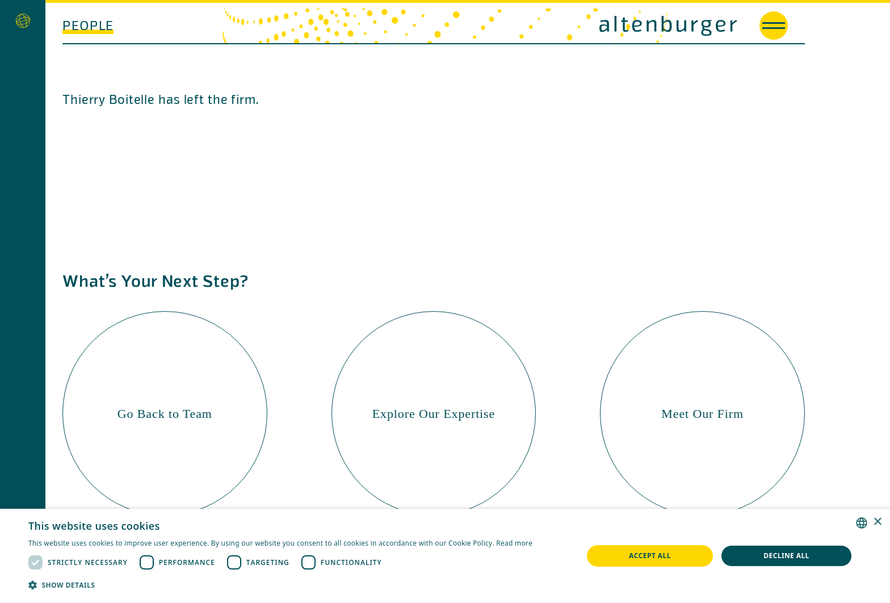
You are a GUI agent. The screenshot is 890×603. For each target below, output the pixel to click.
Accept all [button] (650, 555)
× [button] (877, 522)
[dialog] (445, 556)
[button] (280, 585)
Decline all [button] (786, 555)
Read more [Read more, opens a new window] (514, 543)
